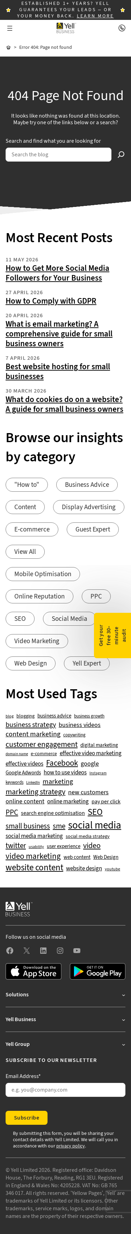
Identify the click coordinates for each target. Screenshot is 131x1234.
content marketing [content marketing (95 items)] (33, 734)
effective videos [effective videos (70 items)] (24, 764)
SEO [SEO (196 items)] (95, 812)
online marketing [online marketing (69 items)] (68, 802)
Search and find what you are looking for (53, 141)
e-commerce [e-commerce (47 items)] (44, 754)
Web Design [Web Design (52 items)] (105, 857)
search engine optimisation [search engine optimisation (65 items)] (53, 813)
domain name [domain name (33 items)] (17, 754)
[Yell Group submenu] (65, 1044)
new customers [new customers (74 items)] (88, 792)
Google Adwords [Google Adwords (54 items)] (23, 773)
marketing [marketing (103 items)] (58, 782)
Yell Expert (87, 663)
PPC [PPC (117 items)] (12, 813)
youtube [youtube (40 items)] (112, 869)
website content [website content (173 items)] (34, 868)
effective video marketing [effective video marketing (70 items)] (91, 754)
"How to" (26, 485)
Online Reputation (39, 596)
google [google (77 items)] (90, 764)
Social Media (69, 619)
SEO (20, 619)
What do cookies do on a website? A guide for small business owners (64, 404)
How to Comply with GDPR (51, 301)
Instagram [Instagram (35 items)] (98, 773)
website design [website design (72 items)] (84, 868)
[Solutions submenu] (65, 994)
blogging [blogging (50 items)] (25, 716)
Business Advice (87, 485)
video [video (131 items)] (92, 845)
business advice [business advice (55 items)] (54, 716)
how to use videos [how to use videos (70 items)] (65, 773)
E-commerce (32, 529)
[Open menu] (10, 28)
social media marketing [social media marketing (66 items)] (34, 836)
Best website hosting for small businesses (58, 371)
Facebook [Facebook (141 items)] (62, 763)
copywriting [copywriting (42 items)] (74, 735)
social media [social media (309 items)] (94, 825)
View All (25, 552)
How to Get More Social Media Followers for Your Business (57, 273)
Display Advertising (89, 507)
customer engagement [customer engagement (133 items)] (42, 744)
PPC (96, 596)
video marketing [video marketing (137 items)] (33, 856)
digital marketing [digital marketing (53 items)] (99, 745)
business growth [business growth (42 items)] (89, 716)
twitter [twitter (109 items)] (16, 846)
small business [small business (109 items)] (28, 826)
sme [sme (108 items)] (59, 826)
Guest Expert (92, 529)
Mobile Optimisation (42, 574)
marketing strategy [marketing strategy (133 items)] (35, 792)
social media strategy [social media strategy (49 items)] (88, 836)
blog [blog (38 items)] (10, 716)
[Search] (121, 154)
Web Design (30, 663)
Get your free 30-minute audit (112, 636)
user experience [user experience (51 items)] (63, 846)
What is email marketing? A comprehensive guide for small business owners (59, 334)
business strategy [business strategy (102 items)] (31, 725)
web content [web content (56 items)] (77, 857)
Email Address (23, 1076)
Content (25, 507)
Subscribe (26, 1118)
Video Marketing (36, 641)
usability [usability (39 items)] (36, 847)
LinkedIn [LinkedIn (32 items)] (33, 782)
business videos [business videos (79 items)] (80, 725)
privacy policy (70, 1146)
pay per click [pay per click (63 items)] (106, 801)
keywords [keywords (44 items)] (14, 782)
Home (8, 48)
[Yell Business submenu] (65, 1019)
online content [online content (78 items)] (25, 801)
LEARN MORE (95, 16)
